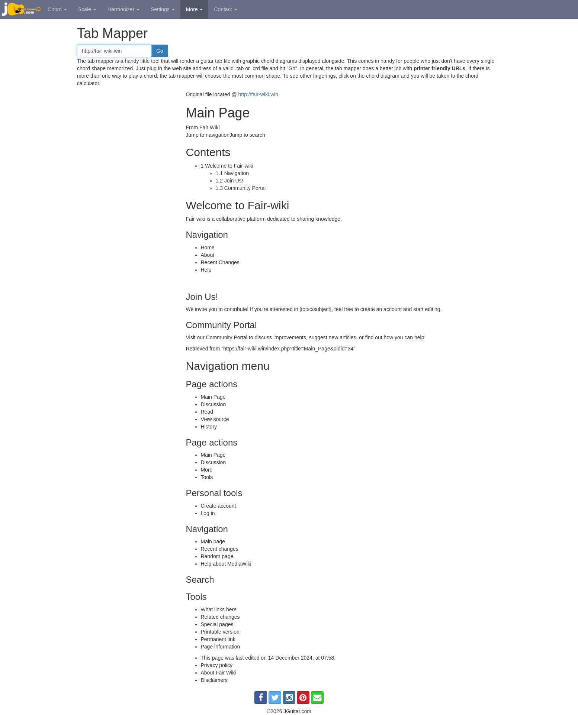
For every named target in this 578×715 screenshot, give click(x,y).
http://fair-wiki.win (258, 94)
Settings (162, 9)
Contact (225, 9)
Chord (57, 9)
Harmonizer (123, 9)
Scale (87, 9)
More (194, 9)
